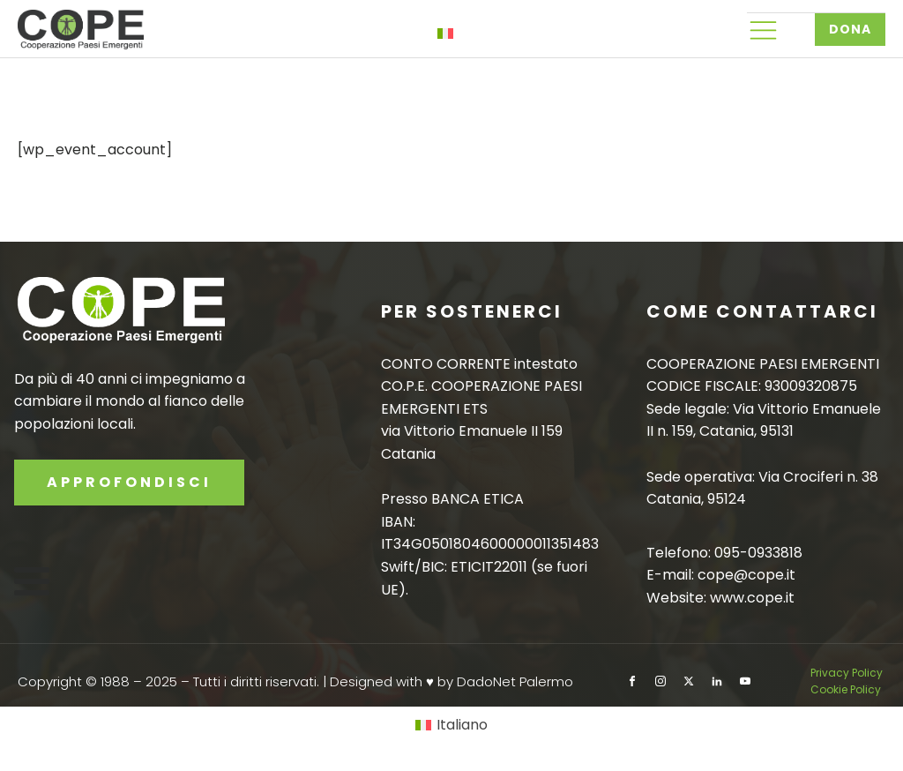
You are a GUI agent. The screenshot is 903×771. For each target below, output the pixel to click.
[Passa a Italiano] (451, 726)
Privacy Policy (847, 672)
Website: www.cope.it (720, 598)
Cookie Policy (845, 689)
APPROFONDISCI (129, 482)
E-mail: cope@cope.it (720, 575)
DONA (850, 29)
